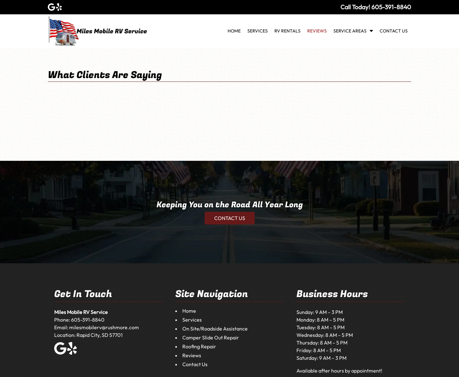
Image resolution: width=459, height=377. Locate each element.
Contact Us (394, 31)
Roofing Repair (199, 346)
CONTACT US (229, 218)
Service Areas (350, 31)
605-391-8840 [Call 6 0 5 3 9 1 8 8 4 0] (88, 320)
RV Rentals (287, 31)
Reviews (317, 31)
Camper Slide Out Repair (210, 337)
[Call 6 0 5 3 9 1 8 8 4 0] (391, 7)
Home (234, 31)
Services (257, 31)
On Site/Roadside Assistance (215, 328)
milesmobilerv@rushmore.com (104, 327)
